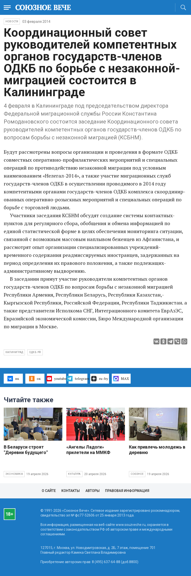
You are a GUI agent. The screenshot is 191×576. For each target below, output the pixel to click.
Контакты (70, 491)
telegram (78, 378)
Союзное (137, 474)
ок (35, 378)
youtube (56, 378)
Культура (74, 474)
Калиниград (14, 352)
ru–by (99, 378)
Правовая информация (127, 491)
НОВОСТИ (11, 21)
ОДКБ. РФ (35, 352)
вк (13, 378)
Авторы (92, 491)
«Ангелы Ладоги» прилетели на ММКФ (88, 449)
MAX (121, 378)
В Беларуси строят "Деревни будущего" (26, 449)
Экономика (14, 474)
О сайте (49, 491)
